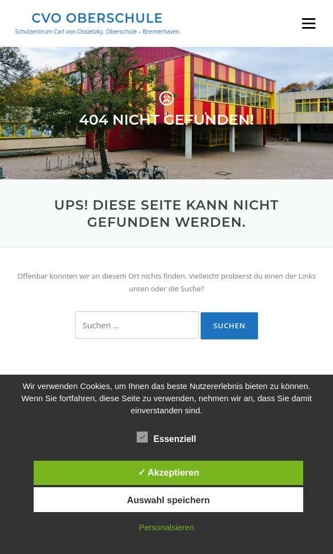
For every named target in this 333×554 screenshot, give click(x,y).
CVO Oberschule (97, 17)
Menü (308, 23)
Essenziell (166, 437)
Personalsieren (166, 527)
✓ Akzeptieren (169, 472)
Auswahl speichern (168, 500)
